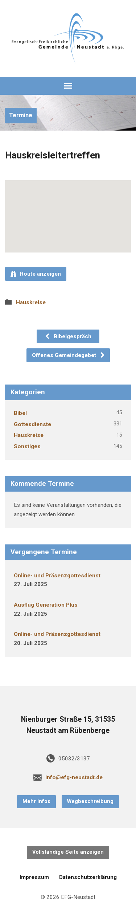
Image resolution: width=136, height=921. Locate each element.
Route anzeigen (36, 274)
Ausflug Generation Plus (46, 605)
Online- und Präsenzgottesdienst (57, 575)
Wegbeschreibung (90, 801)
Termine (20, 115)
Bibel (20, 413)
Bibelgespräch (68, 336)
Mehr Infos (36, 801)
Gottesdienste (32, 424)
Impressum (34, 877)
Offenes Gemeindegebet (68, 355)
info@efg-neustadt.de (74, 777)
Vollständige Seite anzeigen (68, 852)
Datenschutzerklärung (88, 877)
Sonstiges (27, 446)
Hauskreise (31, 302)
